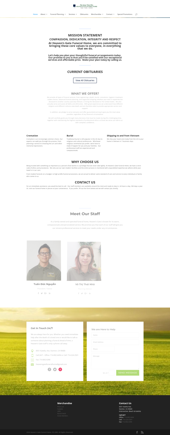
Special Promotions (124, 14)
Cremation (32, 135)
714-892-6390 (127, 422)
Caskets (60, 409)
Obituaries (84, 14)
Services (72, 14)
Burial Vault (61, 413)
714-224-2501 (127, 420)
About (43, 14)
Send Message (127, 373)
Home (35, 14)
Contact (109, 14)
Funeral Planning (57, 14)
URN (59, 411)
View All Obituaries (85, 80)
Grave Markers (62, 416)
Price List (60, 407)
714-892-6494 (129, 417)
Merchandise (96, 14)
